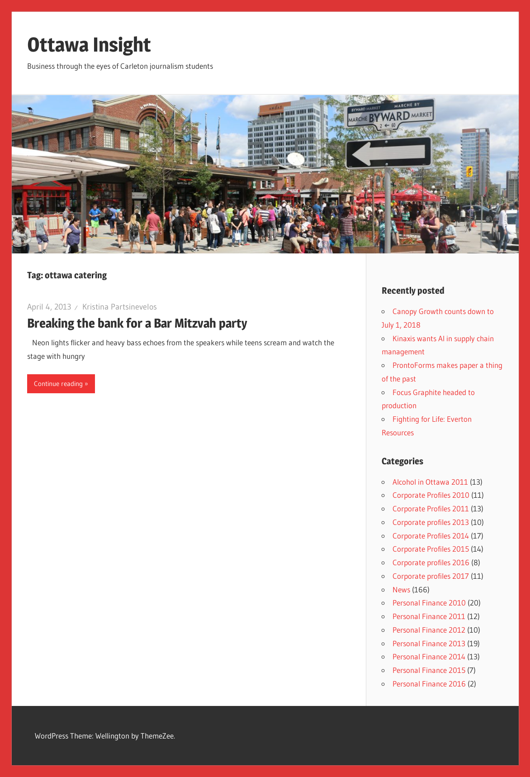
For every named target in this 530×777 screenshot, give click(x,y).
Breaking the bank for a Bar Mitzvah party (137, 323)
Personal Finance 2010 (429, 602)
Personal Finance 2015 (429, 670)
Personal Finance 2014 (429, 656)
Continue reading (58, 383)
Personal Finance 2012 (429, 629)
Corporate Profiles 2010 (431, 495)
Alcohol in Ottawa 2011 (430, 481)
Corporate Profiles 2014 (431, 535)
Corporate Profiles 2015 (431, 548)
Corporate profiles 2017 (431, 576)
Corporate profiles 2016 (431, 562)
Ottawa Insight (89, 44)
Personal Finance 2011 (429, 616)
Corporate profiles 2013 (431, 522)
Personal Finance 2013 (429, 643)
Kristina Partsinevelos (119, 307)
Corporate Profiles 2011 (431, 508)
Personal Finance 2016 (429, 683)
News (401, 589)
